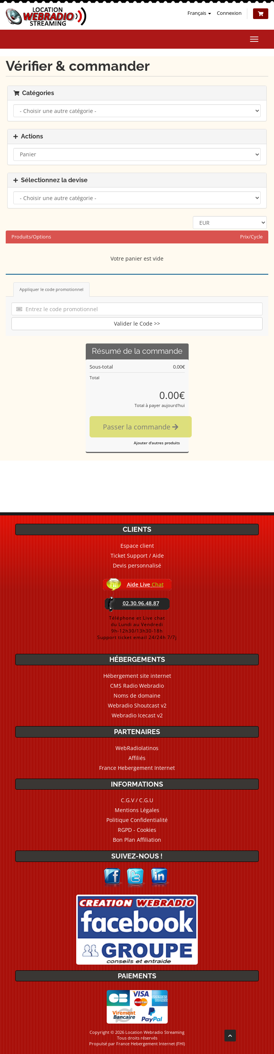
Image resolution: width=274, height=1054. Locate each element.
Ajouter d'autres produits (157, 442)
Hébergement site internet (137, 675)
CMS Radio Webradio (137, 685)
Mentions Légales (137, 810)
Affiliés (137, 757)
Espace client (137, 545)
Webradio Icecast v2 (137, 715)
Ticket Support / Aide (137, 555)
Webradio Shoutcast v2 (137, 705)
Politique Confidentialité (137, 819)
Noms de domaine (137, 695)
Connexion (229, 13)
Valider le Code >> (137, 323)
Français (199, 13)
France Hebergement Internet (137, 767)
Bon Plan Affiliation (137, 839)
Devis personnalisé (137, 565)
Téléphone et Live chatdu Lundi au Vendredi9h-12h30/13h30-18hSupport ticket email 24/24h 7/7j (137, 628)
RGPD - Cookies (137, 829)
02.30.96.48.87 (141, 603)
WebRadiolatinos (137, 748)
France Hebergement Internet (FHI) (150, 1043)
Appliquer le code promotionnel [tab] (51, 289)
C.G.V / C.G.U (137, 800)
